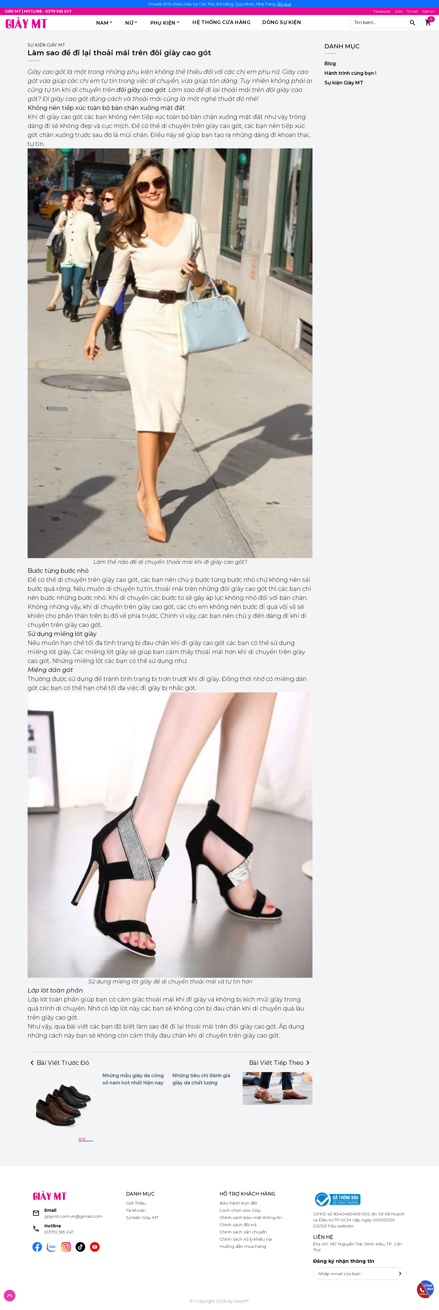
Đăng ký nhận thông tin (343, 1261)
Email (412, 11)
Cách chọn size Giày (240, 1210)
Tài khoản (136, 1210)
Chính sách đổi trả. (238, 1224)
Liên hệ (323, 1237)
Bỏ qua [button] (284, 4)
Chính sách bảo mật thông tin (251, 1217)
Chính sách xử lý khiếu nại (246, 1239)
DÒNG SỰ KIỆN (281, 22)
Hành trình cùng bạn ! (350, 73)
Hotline (52, 1226)
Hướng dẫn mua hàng (243, 1246)
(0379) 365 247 (58, 1232)
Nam (102, 23)
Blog (330, 63)
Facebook (382, 11)
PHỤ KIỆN (163, 23)
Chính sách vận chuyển (243, 1232)
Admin (428, 11)
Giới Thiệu (136, 1203)
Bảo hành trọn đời (238, 1203)
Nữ (129, 23)
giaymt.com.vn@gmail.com (73, 1216)
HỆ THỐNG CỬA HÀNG (221, 22)
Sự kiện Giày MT (46, 45)
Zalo (398, 11)
